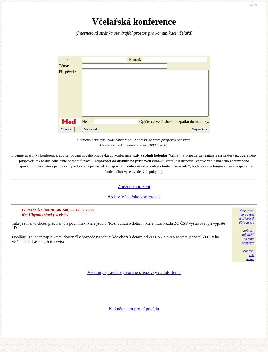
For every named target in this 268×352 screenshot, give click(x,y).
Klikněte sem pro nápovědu (134, 318)
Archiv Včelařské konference (134, 205)
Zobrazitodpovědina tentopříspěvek (248, 246)
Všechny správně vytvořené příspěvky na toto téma (134, 281)
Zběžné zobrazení (134, 195)
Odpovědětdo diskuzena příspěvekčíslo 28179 (246, 225)
